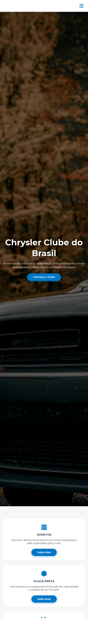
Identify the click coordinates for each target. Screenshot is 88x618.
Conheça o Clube (44, 277)
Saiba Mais (44, 552)
